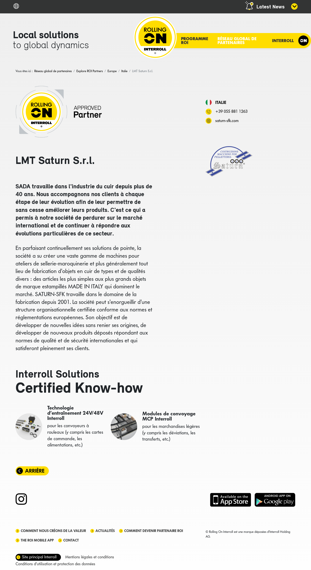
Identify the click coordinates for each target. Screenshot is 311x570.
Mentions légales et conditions (89, 557)
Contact (71, 540)
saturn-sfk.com (226, 120)
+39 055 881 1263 (231, 111)
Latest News (270, 7)
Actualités (105, 531)
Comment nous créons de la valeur (53, 531)
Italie (220, 102)
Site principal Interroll (39, 557)
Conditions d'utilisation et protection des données (55, 564)
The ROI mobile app (37, 540)
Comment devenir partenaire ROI (153, 531)
